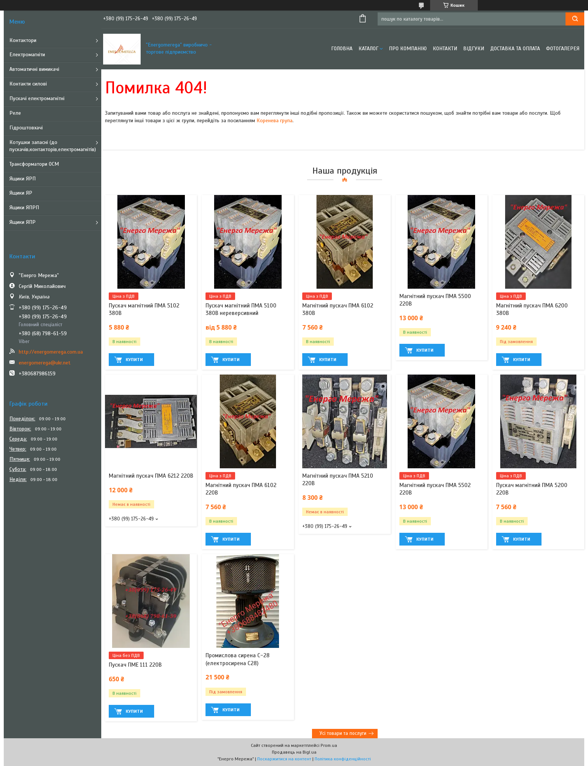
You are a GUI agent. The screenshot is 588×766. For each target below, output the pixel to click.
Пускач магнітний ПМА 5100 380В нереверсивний (241, 309)
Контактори (22, 40)
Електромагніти (27, 54)
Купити (134, 359)
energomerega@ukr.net (44, 363)
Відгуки (473, 48)
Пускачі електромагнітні (36, 98)
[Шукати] (575, 18)
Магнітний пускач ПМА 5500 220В (435, 300)
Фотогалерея (562, 48)
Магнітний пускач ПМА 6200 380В (532, 309)
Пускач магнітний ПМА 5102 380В (144, 309)
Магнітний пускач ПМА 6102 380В (337, 309)
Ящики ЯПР (22, 222)
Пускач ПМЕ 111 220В (135, 664)
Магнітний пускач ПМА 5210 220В (337, 479)
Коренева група (274, 120)
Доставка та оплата (515, 48)
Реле (15, 113)
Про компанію (408, 48)
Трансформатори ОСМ (34, 164)
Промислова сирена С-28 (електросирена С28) (238, 659)
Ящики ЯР (20, 193)
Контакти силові (28, 84)
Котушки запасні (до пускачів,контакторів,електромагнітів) (52, 146)
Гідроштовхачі (26, 127)
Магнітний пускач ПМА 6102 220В (241, 489)
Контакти (445, 48)
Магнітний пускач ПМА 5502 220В (435, 489)
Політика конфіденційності (343, 759)
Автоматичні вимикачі (34, 69)
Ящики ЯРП (22, 178)
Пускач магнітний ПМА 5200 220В (531, 489)
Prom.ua (329, 745)
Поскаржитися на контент (284, 759)
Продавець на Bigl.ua (294, 752)
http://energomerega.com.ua (51, 352)
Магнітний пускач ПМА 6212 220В (151, 475)
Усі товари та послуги (343, 733)
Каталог (368, 48)
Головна (341, 48)
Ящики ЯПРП (24, 207)
